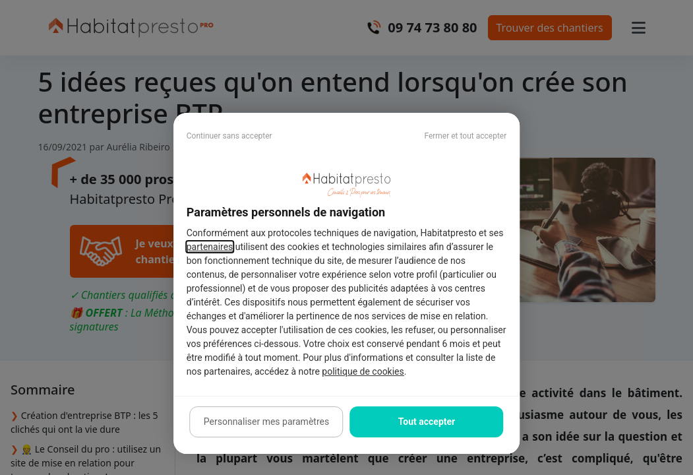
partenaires (210, 246)
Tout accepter (426, 421)
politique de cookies (363, 371)
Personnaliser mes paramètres (266, 421)
